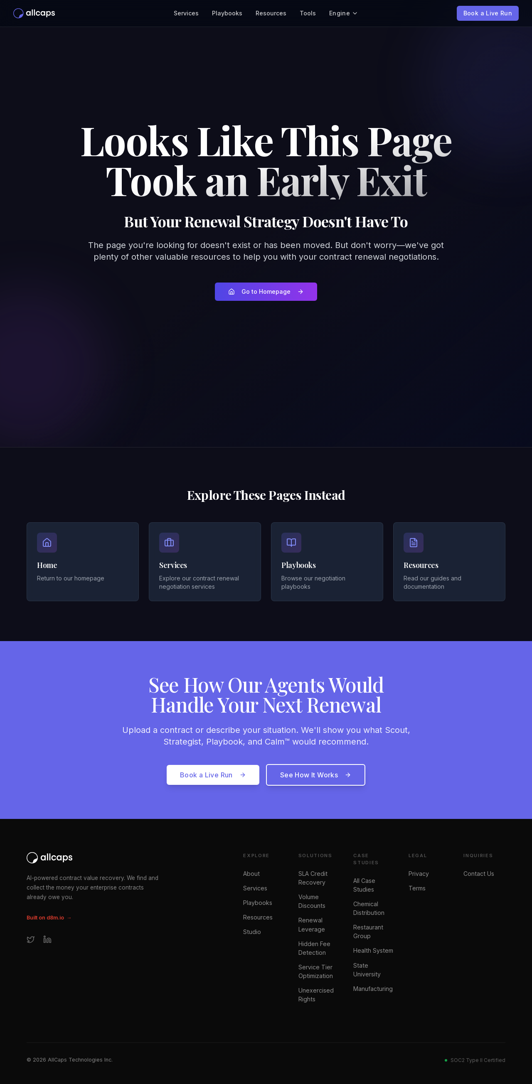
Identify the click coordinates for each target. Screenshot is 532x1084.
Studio (252, 931)
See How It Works (315, 775)
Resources (271, 13)
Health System (373, 950)
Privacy (419, 873)
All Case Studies (364, 885)
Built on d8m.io (49, 918)
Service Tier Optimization (315, 971)
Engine (343, 13)
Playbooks (227, 13)
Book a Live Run (487, 13)
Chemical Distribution (368, 908)
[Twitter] (31, 939)
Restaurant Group (368, 931)
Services (186, 13)
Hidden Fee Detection (314, 948)
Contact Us (478, 873)
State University (367, 970)
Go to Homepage (266, 291)
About (251, 873)
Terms (417, 888)
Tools (308, 13)
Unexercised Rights (316, 995)
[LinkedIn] (47, 939)
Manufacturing (373, 988)
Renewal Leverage (311, 924)
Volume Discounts (311, 901)
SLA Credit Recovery (313, 878)
